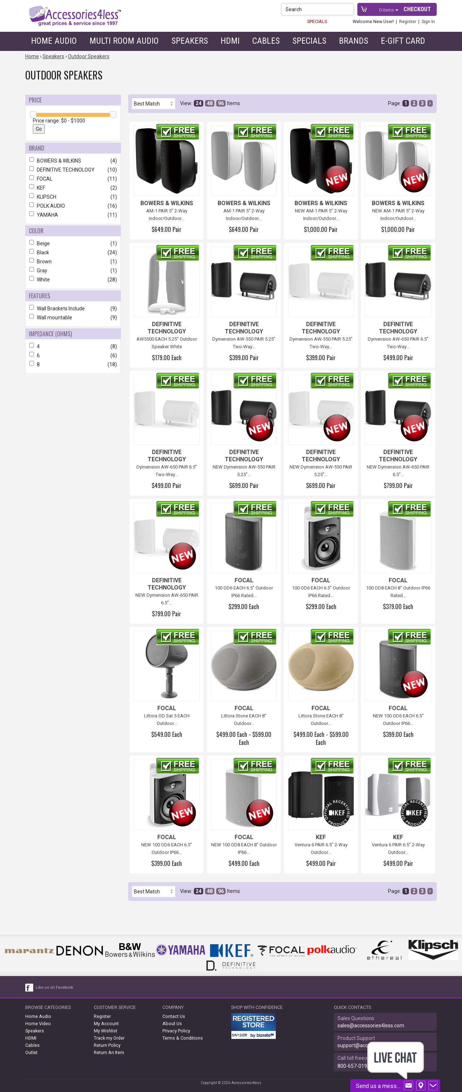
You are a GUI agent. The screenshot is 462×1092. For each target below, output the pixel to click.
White (73, 279)
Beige (73, 243)
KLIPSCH (73, 196)
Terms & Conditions (182, 1038)
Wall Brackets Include (73, 308)
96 (221, 103)
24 (198, 103)
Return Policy (107, 1045)
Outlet (31, 1052)
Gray (73, 270)
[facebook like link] (29, 987)
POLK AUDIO (73, 206)
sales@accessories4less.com (370, 1025)
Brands (353, 41)
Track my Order (109, 1038)
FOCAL (73, 178)
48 (210, 103)
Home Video (38, 1023)
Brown (73, 261)
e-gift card (403, 41)
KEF (73, 187)
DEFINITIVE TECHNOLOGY (73, 169)
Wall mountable (73, 317)
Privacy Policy (176, 1030)
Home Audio (54, 41)
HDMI (230, 41)
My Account (106, 1023)
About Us (172, 1023)
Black (73, 252)
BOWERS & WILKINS (73, 160)
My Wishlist (105, 1030)
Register (407, 21)
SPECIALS (317, 21)
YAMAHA (73, 215)
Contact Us (173, 1016)
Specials (309, 41)
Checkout (417, 9)
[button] (348, 9)
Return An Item (109, 1052)
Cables (266, 41)
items (387, 10)
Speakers (189, 41)
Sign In (428, 21)
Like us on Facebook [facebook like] (54, 987)
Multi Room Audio (124, 41)
